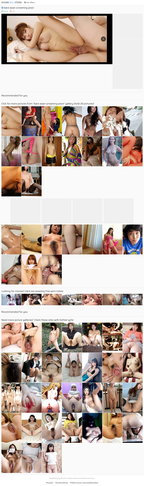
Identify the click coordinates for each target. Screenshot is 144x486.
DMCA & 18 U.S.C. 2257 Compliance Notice (84, 483)
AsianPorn (11, 2)
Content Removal (62, 483)
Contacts (49, 483)
